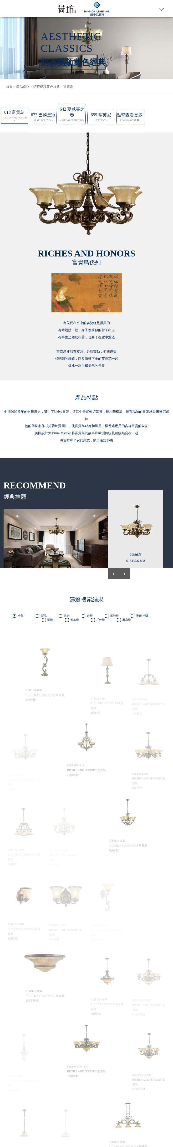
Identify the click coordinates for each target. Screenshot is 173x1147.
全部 (21, 614)
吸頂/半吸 (142, 614)
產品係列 (23, 87)
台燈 (90, 614)
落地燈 (114, 614)
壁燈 (50, 618)
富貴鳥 (68, 87)
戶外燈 (100, 618)
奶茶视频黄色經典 (46, 87)
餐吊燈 (74, 618)
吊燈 (67, 614)
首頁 (9, 87)
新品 (44, 614)
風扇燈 (126, 618)
